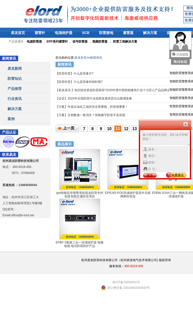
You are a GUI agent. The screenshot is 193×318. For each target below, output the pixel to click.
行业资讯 (15, 99)
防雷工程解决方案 (124, 41)
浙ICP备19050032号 (126, 282)
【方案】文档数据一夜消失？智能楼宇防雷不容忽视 (91, 115)
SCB (86, 33)
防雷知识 (15, 79)
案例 (11, 119)
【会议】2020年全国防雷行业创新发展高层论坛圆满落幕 (94, 98)
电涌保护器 (63, 33)
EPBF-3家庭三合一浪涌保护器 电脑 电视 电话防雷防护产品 (79, 244)
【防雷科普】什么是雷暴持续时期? (79, 82)
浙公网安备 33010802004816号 (128, 288)
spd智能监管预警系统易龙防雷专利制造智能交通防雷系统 (79, 194)
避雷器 (128, 33)
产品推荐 (15, 89)
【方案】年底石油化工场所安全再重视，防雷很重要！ (92, 107)
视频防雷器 (99, 41)
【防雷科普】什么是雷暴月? (75, 73)
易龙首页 (18, 33)
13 (134, 129)
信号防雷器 (80, 41)
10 (109, 129)
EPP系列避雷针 (57, 41)
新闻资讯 (96, 57)
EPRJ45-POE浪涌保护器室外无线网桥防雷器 (128, 194)
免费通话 (178, 175)
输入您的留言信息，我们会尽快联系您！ (166, 139)
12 (126, 129)
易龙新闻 (15, 68)
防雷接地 (106, 33)
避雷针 (40, 33)
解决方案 (150, 33)
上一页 (68, 128)
